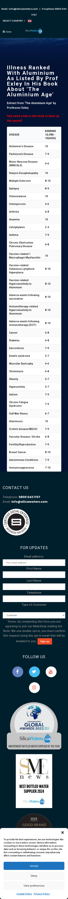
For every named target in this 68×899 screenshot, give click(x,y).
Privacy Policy (42, 893)
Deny (34, 875)
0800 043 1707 (29, 497)
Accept (34, 865)
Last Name (34, 580)
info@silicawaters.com (23, 9)
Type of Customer (34, 604)
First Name (34, 568)
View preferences (34, 885)
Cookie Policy (24, 893)
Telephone (34, 592)
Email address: (34, 556)
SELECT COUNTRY (13, 20)
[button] (62, 832)
